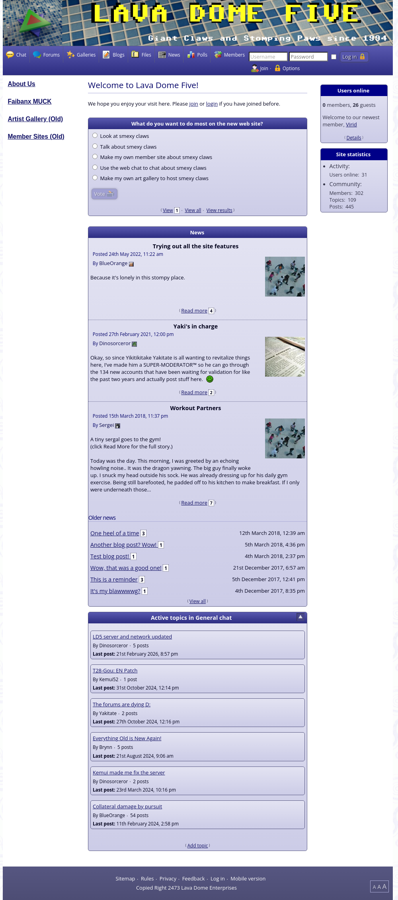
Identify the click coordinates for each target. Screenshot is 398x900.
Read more (194, 310)
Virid (351, 124)
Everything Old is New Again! (127, 738)
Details (353, 137)
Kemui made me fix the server (129, 772)
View (168, 210)
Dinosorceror (115, 343)
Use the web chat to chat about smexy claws (149, 167)
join (193, 103)
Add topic (197, 845)
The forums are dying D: (121, 704)
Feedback (193, 878)
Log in (218, 878)
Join (264, 68)
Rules (147, 878)
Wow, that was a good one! (126, 568)
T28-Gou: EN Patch (115, 670)
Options (291, 68)
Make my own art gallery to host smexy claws (150, 178)
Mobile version (247, 878)
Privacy (168, 878)
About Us (21, 84)
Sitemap (125, 878)
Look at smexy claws (120, 136)
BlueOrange (113, 263)
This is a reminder (114, 579)
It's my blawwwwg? (115, 591)
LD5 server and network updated (132, 636)
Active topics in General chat (191, 617)
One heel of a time (114, 533)
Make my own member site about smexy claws (152, 157)
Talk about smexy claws (124, 146)
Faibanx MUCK (30, 101)
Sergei (106, 424)
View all (193, 210)
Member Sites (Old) (36, 136)
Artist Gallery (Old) (35, 119)
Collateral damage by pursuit (127, 806)
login (212, 103)
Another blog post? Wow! (124, 544)
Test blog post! (110, 556)
